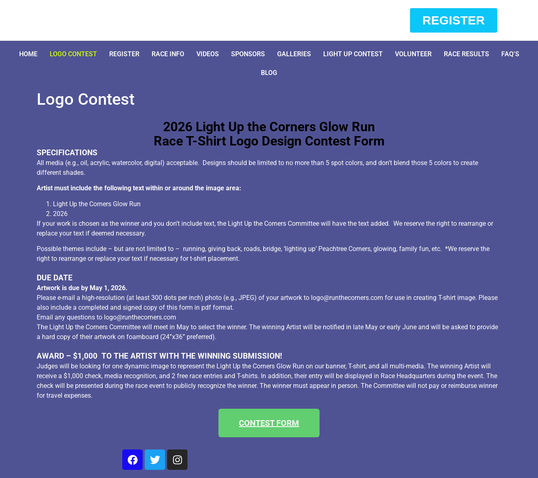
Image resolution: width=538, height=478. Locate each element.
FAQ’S (510, 54)
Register (124, 54)
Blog (269, 73)
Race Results (466, 54)
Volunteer (413, 54)
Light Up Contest (353, 54)
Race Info (168, 54)
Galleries (294, 54)
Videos (207, 54)
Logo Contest (73, 54)
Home (28, 54)
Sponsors (248, 54)
